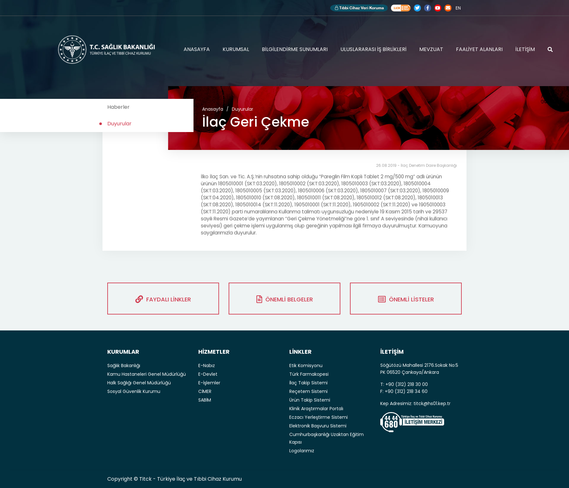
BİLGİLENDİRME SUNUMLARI (295, 49)
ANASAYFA (197, 49)
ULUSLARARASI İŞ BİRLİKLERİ (373, 49)
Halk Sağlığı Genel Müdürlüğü (139, 383)
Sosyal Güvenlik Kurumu (133, 391)
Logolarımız (301, 450)
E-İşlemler (209, 383)
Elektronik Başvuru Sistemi (317, 426)
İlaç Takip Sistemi (308, 383)
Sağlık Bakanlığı (123, 365)
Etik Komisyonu (305, 365)
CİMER (204, 391)
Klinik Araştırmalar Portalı (316, 408)
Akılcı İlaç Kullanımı (401, 7)
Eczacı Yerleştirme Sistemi (318, 417)
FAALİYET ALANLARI (479, 49)
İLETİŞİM (525, 49)
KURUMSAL (236, 49)
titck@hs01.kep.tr (432, 403)
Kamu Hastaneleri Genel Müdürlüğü (146, 374)
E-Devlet (207, 374)
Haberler (118, 107)
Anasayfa (212, 109)
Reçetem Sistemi (308, 391)
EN (458, 8)
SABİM (204, 400)
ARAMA (550, 49)
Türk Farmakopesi (309, 374)
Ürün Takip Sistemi (309, 400)
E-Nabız (206, 365)
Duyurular (119, 123)
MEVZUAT (431, 49)
